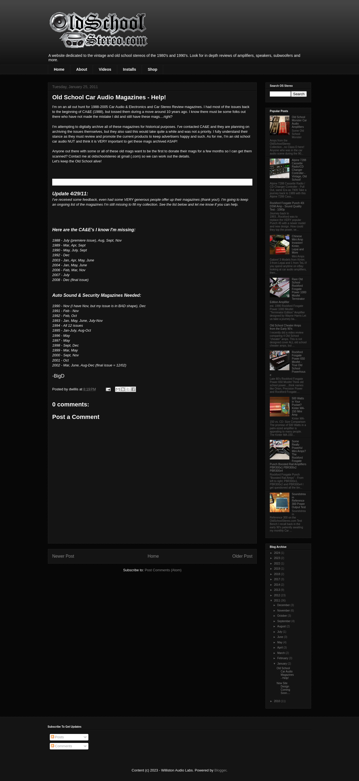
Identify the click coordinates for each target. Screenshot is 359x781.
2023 (277, 558)
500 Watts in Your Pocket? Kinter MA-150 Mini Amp (298, 406)
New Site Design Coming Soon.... (283, 688)
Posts (57, 737)
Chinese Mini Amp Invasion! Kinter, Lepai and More (298, 244)
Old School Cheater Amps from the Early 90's (285, 327)
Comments (61, 746)
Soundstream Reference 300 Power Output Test (299, 501)
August (281, 626)
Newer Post (63, 556)
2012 (277, 595)
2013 (277, 589)
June (280, 636)
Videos (105, 69)
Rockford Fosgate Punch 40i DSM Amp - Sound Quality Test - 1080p (287, 206)
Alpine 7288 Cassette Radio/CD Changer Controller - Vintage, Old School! (299, 170)
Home (59, 69)
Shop (152, 69)
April (280, 647)
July (280, 631)
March (281, 653)
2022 (277, 563)
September (284, 621)
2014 (277, 584)
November (283, 610)
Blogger (220, 770)
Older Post (242, 556)
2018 (277, 574)
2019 (277, 568)
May (280, 642)
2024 (277, 552)
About (81, 69)
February (283, 658)
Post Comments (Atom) (163, 570)
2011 (277, 600)
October (282, 615)
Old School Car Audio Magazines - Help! (285, 673)
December (283, 605)
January (282, 663)
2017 (277, 579)
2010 (277, 701)
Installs (129, 69)
